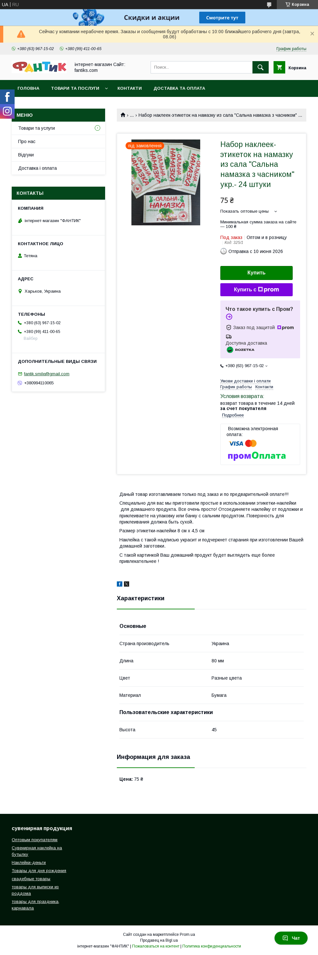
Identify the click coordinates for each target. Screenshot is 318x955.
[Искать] (260, 67)
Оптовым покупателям (34, 839)
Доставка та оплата (179, 88)
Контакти (129, 88)
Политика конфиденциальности (211, 946)
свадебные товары (31, 878)
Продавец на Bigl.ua (159, 940)
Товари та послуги (75, 88)
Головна (28, 88)
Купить (257, 272)
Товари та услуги (36, 128)
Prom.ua (187, 934)
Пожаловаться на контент (155, 946)
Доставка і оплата (37, 168)
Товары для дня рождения (39, 870)
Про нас (26, 141)
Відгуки (26, 154)
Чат (291, 938)
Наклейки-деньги (29, 862)
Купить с (256, 290)
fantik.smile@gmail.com (46, 373)
